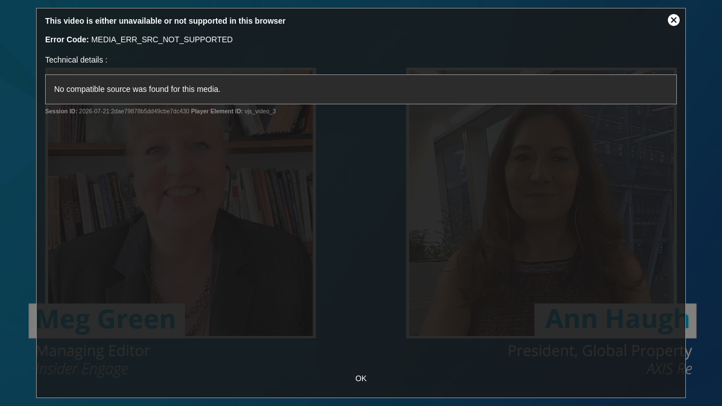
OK (361, 378)
